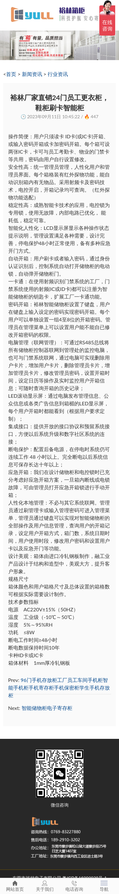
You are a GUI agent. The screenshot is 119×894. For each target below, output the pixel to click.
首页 (11, 74)
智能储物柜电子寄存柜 (47, 708)
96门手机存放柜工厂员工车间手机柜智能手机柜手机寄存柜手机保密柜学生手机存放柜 (59, 687)
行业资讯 (58, 74)
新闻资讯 (32, 74)
